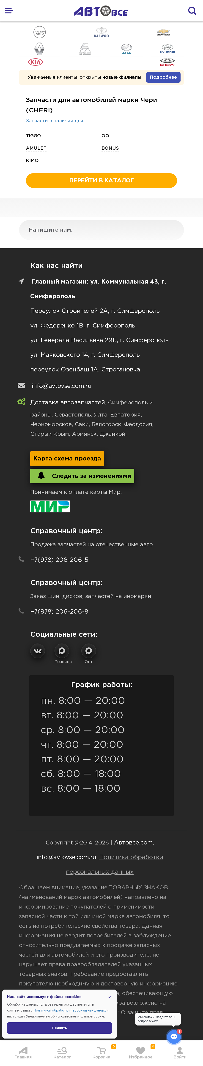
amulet (36, 148)
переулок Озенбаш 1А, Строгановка (85, 369)
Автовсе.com (133, 842)
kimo (32, 161)
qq (105, 136)
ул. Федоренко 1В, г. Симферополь (82, 325)
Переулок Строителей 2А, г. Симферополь (95, 311)
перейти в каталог (101, 180)
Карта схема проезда (67, 458)
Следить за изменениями (82, 475)
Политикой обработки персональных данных (69, 1010)
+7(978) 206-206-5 (59, 560)
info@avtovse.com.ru (61, 386)
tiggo (33, 136)
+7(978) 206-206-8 (59, 611)
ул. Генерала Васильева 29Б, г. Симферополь (99, 340)
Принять (59, 1028)
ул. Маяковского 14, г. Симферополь (85, 355)
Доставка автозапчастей (67, 402)
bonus (110, 148)
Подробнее (163, 77)
